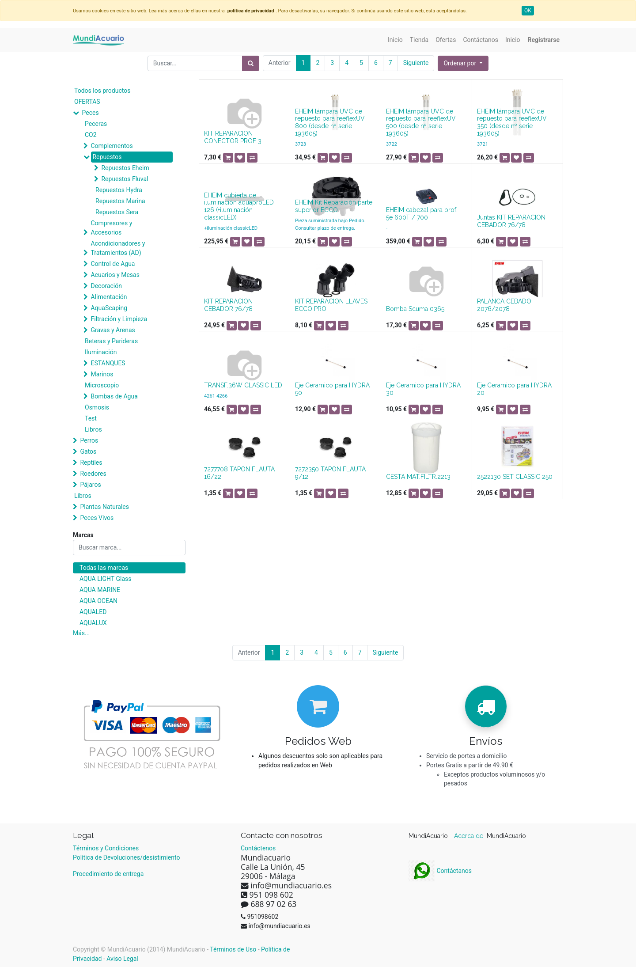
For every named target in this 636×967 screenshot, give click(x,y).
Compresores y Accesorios (111, 228)
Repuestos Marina (120, 201)
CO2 (91, 134)
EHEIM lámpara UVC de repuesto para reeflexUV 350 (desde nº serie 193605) (512, 122)
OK (527, 11)
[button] (463, 63)
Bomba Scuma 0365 (415, 308)
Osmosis (97, 407)
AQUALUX (93, 622)
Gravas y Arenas (113, 330)
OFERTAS (87, 101)
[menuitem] (395, 40)
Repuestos (106, 156)
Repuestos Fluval (124, 178)
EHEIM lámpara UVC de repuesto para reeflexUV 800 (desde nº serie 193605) (330, 122)
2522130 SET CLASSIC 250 (515, 476)
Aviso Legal (122, 958)
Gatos (88, 451)
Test (91, 418)
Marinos (102, 374)
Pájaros (90, 484)
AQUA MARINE (100, 589)
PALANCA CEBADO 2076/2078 (504, 305)
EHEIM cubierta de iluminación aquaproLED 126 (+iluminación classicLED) (239, 206)
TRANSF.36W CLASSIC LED (243, 385)
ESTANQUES (108, 363)
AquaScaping (109, 307)
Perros (89, 440)
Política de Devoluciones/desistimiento (126, 857)
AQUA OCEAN (98, 600)
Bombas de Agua (114, 396)
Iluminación (101, 352)
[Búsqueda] (250, 63)
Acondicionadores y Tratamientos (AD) (118, 248)
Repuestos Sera (116, 212)
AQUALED (93, 611)
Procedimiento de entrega (108, 873)
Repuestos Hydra (118, 189)
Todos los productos (102, 90)
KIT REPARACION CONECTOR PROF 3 (232, 137)
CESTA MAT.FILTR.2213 (418, 476)
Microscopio (102, 385)
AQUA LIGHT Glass (105, 578)
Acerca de (469, 835)
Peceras (96, 123)
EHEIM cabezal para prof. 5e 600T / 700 (422, 213)
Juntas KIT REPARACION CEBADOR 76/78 (511, 221)
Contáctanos (440, 870)
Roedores (93, 473)
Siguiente (416, 62)
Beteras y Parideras (111, 341)
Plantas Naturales (104, 506)
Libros (93, 429)
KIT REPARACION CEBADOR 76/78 (228, 305)
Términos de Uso (233, 949)
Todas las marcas (104, 567)
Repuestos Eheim (125, 167)
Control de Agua (113, 263)
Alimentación (109, 296)
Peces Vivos (97, 517)
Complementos (111, 145)
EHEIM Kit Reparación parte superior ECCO (333, 206)
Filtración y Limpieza (119, 318)
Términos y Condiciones (106, 848)
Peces (90, 112)
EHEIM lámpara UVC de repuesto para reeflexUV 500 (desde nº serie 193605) (421, 122)
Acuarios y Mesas (115, 274)
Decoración (106, 285)
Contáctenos (258, 848)
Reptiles (91, 462)
